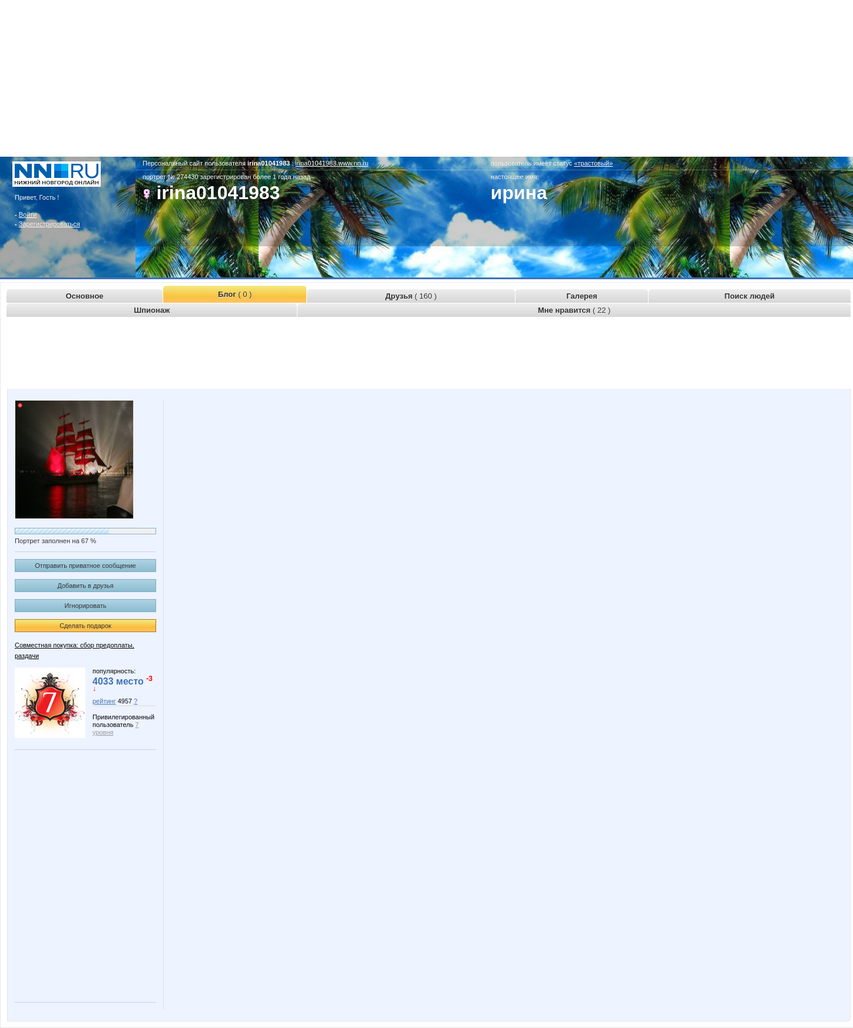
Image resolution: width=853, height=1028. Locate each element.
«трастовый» (593, 163)
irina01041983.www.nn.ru (331, 163)
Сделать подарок (85, 625)
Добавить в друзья (85, 585)
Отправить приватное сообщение (85, 565)
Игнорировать (86, 605)
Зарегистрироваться (49, 223)
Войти (28, 214)
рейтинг (104, 701)
